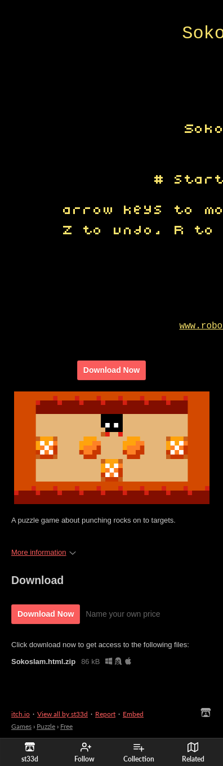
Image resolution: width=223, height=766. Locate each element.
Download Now (111, 370)
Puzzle (46, 726)
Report (105, 714)
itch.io (20, 714)
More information (43, 552)
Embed (133, 714)
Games (21, 726)
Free (66, 726)
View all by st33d (62, 714)
